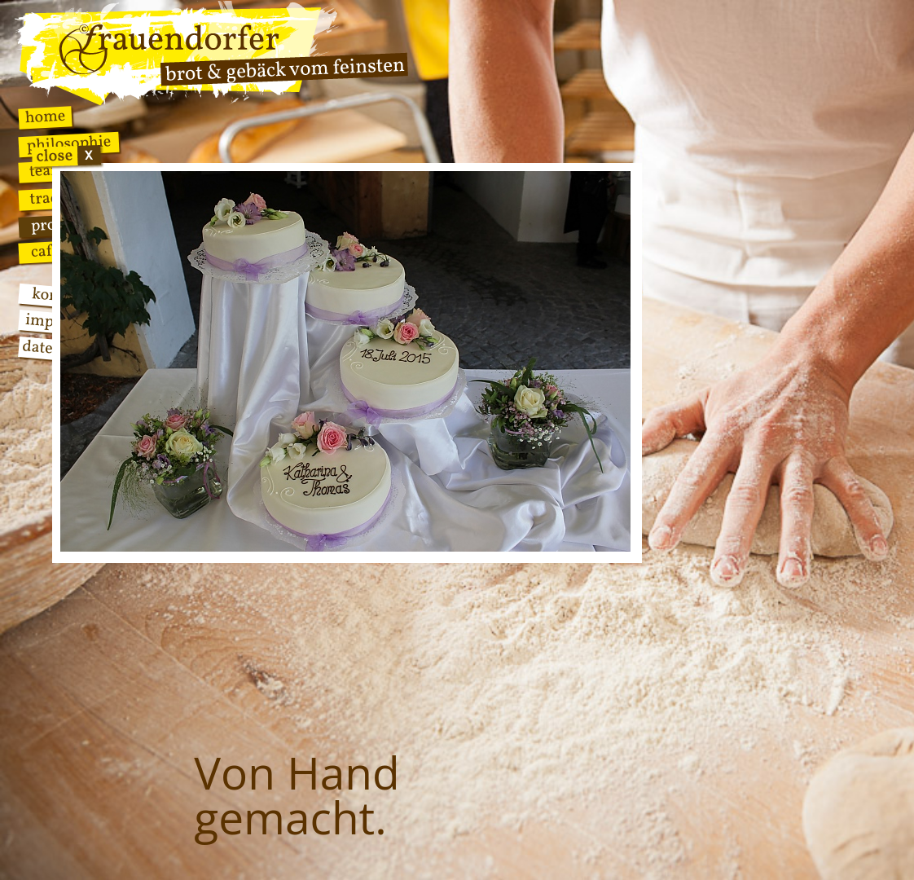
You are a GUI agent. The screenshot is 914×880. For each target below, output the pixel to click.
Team (47, 171)
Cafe (45, 251)
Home (45, 117)
